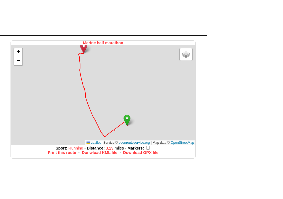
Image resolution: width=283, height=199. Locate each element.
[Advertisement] (103, 17)
